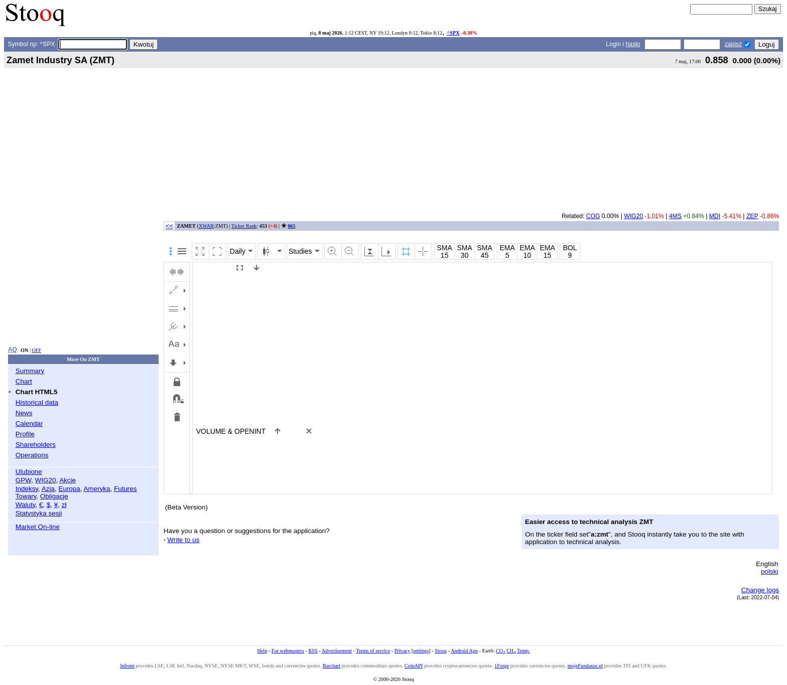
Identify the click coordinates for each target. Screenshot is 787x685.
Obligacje (54, 496)
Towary (26, 496)
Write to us (183, 540)
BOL (570, 248)
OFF (37, 350)
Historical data (37, 402)
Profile (25, 434)
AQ (12, 349)
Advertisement (337, 650)
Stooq (441, 650)
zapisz (733, 44)
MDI (714, 216)
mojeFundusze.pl (585, 665)
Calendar (29, 423)
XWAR (206, 226)
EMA (506, 248)
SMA (444, 248)
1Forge (501, 665)
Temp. (523, 650)
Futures (125, 488)
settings (421, 650)
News (24, 413)
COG (593, 216)
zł (64, 504)
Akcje (67, 480)
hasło (632, 44)
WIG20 (45, 480)
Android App (464, 650)
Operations (32, 455)
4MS (675, 216)
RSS (312, 650)
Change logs (760, 590)
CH (510, 650)
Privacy (402, 650)
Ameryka (97, 488)
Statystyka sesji (39, 513)
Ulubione (29, 471)
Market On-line (38, 527)
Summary (30, 371)
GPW (23, 480)
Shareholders (36, 444)
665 (291, 226)
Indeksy (27, 488)
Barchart (331, 665)
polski (769, 571)
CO (500, 650)
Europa (69, 488)
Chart (24, 381)
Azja (48, 488)
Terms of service (373, 650)
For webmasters (288, 650)
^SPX (453, 33)
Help (262, 650)
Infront (127, 665)
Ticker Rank (244, 226)
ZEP (752, 216)
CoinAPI (414, 665)
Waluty (26, 504)
